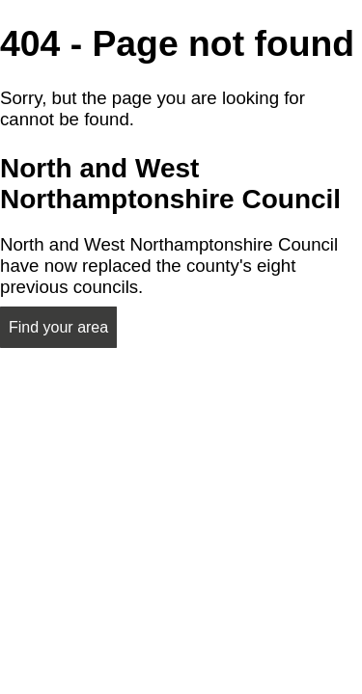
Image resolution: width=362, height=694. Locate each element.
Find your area (58, 327)
